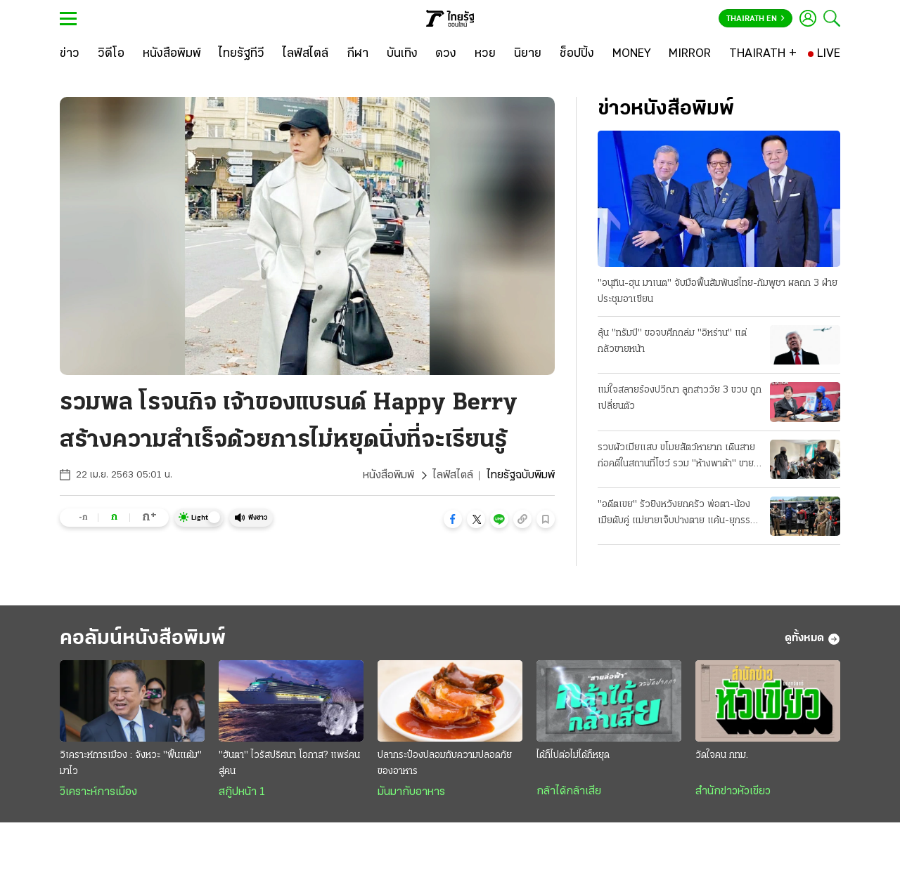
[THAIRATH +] (763, 54)
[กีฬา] (357, 54)
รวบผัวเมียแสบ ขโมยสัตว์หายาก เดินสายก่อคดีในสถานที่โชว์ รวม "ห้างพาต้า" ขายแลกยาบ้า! (676, 457)
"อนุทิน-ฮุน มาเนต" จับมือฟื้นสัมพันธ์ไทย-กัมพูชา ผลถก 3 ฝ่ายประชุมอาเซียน (717, 291)
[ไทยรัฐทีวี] (241, 54)
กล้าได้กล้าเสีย (568, 791)
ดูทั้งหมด (812, 639)
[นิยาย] (527, 54)
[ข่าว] (69, 54)
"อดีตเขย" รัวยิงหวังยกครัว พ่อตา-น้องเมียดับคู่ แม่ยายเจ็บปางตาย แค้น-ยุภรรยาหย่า (679, 514)
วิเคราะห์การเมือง (98, 792)
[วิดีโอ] (111, 54)
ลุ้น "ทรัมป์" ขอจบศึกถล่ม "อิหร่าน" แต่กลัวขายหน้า (672, 341)
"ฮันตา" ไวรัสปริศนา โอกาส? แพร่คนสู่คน (289, 763)
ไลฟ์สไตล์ (452, 475)
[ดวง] (445, 54)
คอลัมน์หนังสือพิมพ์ (143, 639)
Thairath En (755, 19)
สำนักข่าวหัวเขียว (733, 791)
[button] (453, 519)
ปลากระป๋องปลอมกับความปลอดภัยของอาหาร (445, 763)
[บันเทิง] (402, 54)
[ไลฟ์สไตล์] (305, 54)
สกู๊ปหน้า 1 (242, 792)
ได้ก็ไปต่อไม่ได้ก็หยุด (573, 755)
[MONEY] (631, 54)
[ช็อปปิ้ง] (577, 54)
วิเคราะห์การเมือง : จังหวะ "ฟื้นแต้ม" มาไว (131, 763)
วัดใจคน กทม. (721, 755)
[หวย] (485, 54)
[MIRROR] (690, 54)
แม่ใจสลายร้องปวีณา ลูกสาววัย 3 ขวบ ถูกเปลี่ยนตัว (679, 398)
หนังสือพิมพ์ (388, 475)
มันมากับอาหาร (411, 792)
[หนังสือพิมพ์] (172, 54)
